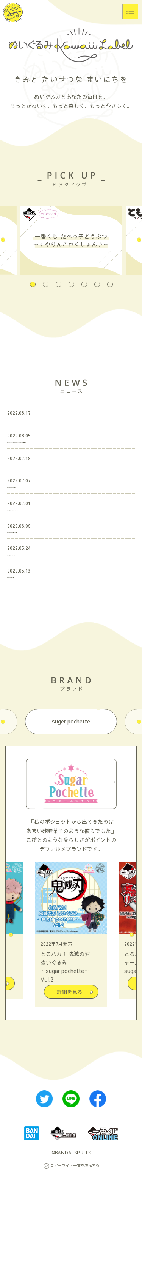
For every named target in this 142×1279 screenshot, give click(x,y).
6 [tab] (97, 280)
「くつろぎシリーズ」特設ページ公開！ (55, 678)
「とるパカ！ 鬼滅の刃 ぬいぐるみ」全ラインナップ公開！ (69, 613)
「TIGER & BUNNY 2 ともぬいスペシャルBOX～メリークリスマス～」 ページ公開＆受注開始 (71, 467)
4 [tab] (71, 280)
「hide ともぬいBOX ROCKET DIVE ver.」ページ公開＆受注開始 (68, 506)
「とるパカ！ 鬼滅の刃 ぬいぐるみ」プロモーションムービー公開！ (69, 575)
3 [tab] (58, 280)
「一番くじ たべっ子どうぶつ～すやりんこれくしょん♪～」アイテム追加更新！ (69, 428)
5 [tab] (84, 280)
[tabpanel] (71, 240)
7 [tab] (109, 280)
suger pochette (71, 826)
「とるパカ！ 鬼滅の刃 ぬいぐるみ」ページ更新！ (67, 540)
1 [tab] (32, 280)
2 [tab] (45, 280)
